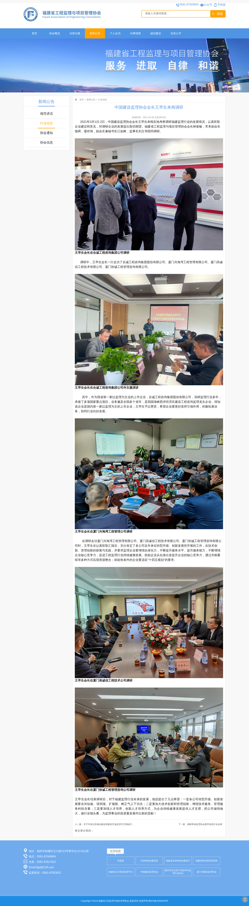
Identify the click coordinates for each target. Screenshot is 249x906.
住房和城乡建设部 (149, 860)
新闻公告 (95, 33)
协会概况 (54, 33)
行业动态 (46, 123)
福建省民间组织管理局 (206, 860)
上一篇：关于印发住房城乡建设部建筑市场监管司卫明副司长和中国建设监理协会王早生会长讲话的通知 (125, 824)
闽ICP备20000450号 (158, 901)
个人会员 (115, 33)
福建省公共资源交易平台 (121, 871)
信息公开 (175, 33)
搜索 (220, 14)
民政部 (120, 860)
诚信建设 (155, 33)
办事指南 (135, 33)
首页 (34, 33)
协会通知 (46, 133)
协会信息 (46, 142)
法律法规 (74, 33)
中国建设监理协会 (149, 871)
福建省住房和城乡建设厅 (178, 860)
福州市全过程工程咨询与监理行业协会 (178, 871)
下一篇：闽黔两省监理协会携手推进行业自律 (200, 824)
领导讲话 (46, 113)
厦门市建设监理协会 (206, 871)
